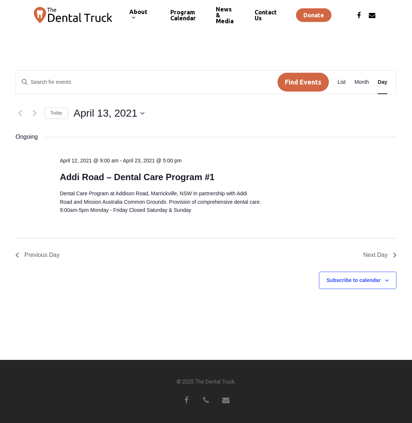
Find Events (303, 82)
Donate (313, 17)
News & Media (225, 17)
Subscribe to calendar (354, 280)
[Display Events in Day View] (382, 82)
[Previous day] (20, 113)
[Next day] (34, 113)
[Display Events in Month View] (361, 82)
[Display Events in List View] (342, 82)
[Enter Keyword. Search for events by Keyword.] (146, 82)
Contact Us (266, 17)
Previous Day (37, 255)
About (138, 17)
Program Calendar (183, 17)
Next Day (379, 255)
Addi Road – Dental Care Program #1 (137, 177)
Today (56, 113)
